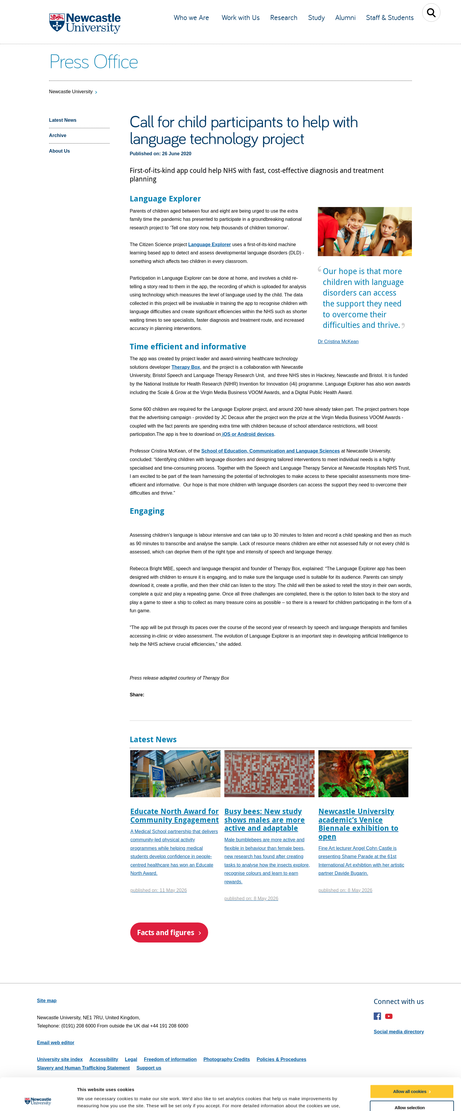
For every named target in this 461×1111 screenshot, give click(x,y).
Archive (57, 135)
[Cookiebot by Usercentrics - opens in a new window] (38, 1099)
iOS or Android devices (247, 434)
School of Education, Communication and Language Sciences (270, 450)
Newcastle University (71, 91)
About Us (59, 151)
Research (284, 17)
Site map (47, 1000)
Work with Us (241, 17)
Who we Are (192, 17)
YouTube (388, 1016)
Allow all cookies (409, 1058)
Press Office (93, 60)
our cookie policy (105, 1080)
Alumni (345, 17)
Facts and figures (165, 932)
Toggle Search (431, 12)
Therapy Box (185, 367)
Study (316, 17)
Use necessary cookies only (409, 1091)
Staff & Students (390, 17)
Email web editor (55, 1042)
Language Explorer (209, 244)
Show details (308, 1099)
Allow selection (410, 1074)
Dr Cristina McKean (338, 341)
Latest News (62, 120)
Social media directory (399, 1031)
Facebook (377, 1016)
